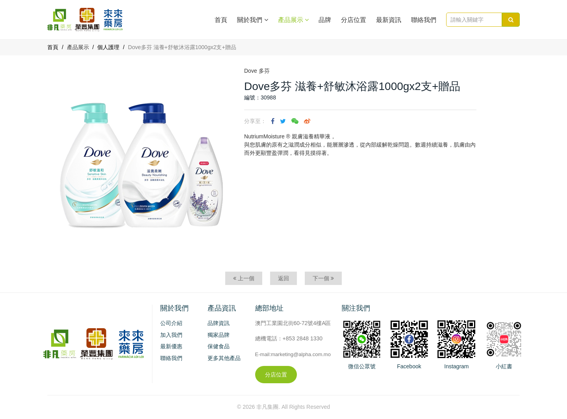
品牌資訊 (219, 323)
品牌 (325, 20)
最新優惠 (171, 346)
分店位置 (353, 20)
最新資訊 (388, 20)
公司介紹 (171, 323)
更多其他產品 (224, 358)
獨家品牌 (219, 335)
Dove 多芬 (257, 71)
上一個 (243, 278)
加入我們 (171, 335)
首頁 (221, 20)
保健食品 (219, 346)
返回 (283, 278)
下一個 (323, 278)
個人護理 (108, 47)
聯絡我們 (423, 20)
